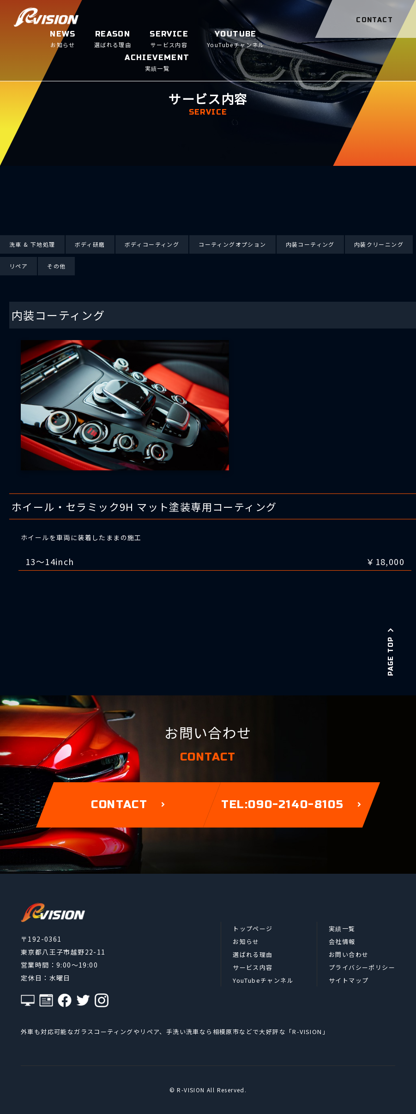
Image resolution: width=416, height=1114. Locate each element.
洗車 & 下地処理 (32, 244)
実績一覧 (342, 928)
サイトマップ (348, 980)
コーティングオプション (232, 244)
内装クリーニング (379, 244)
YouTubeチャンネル (263, 980)
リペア (18, 266)
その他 (56, 266)
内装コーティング (310, 244)
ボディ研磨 (90, 244)
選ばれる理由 (252, 954)
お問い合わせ (348, 954)
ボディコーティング (152, 244)
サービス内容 (252, 967)
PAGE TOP (391, 651)
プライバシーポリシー (362, 967)
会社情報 (342, 941)
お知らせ (246, 941)
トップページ (252, 928)
